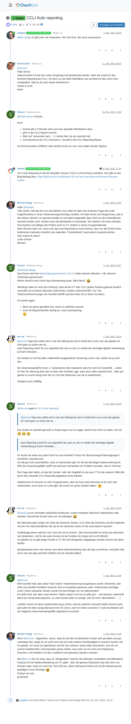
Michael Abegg (24, 203)
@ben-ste (22, 37)
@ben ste (58, 33)
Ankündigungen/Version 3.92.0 (57, 273)
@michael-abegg (26, 270)
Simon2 (21, 112)
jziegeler (21, 33)
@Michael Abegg (34, 266)
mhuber (21, 168)
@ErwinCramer (34, 112)
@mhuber (39, 203)
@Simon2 (37, 64)
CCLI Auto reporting (47, 408)
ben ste (21, 336)
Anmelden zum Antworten (111, 25)
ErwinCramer (23, 64)
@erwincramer (25, 116)
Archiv (14, 24)
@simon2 (22, 68)
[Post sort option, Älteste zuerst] (94, 25)
